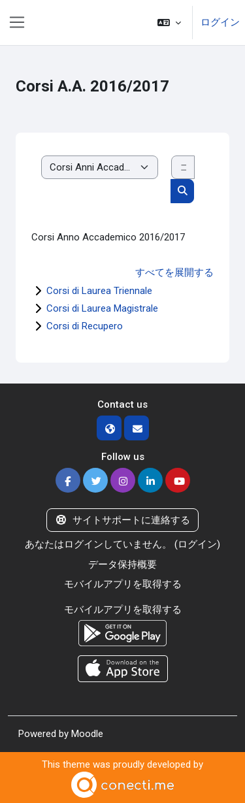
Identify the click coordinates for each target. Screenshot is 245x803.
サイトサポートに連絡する (122, 520)
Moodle (87, 734)
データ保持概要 (122, 564)
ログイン (220, 22)
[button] (169, 22)
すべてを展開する (174, 272)
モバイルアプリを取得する (123, 584)
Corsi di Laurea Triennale (99, 291)
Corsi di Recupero (84, 326)
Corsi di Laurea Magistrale (102, 308)
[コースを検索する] (183, 168)
